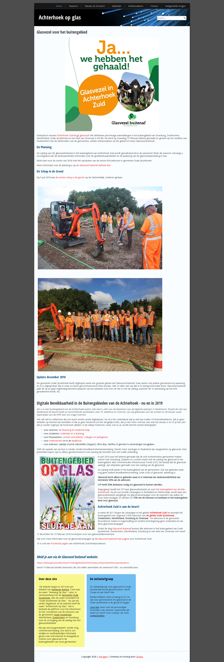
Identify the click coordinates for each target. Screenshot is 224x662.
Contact (154, 6)
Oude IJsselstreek (62, 614)
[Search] (172, 18)
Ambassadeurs (135, 6)
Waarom (73, 6)
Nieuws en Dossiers (95, 6)
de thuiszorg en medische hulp (74, 429)
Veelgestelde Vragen (175, 6)
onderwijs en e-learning (72, 433)
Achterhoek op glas (60, 17)
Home (59, 6)
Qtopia (139, 656)
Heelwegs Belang (60, 589)
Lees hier (94, 607)
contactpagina (97, 615)
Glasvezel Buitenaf (121, 528)
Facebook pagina (59, 543)
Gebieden (116, 6)
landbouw (77, 440)
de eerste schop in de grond (70, 177)
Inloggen (103, 656)
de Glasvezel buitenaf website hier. (93, 165)
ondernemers (56, 440)
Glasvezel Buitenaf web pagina (113, 538)
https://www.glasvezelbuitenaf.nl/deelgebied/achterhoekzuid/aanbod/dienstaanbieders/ (83, 562)
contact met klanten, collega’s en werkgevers (85, 437)
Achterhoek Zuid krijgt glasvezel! (73, 135)
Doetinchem (58, 617)
